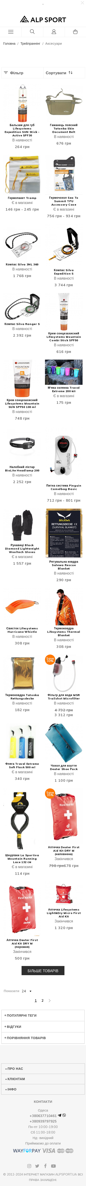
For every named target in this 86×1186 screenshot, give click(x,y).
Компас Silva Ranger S (22, 324)
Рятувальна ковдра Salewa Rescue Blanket (63, 565)
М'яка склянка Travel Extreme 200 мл (64, 389)
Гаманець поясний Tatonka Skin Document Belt (64, 128)
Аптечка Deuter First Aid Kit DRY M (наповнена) (64, 850)
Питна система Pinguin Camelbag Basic (63, 487)
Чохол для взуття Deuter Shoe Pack (64, 767)
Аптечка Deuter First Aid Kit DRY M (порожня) (22, 943)
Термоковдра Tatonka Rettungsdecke (22, 696)
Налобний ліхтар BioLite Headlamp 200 (22, 468)
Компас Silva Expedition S (64, 271)
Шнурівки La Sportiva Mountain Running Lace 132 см (22, 858)
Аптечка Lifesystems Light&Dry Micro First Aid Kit (64, 913)
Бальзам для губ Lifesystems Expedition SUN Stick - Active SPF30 (22, 130)
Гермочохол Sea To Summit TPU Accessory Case (63, 201)
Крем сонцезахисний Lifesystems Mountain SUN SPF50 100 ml (22, 403)
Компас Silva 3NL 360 (22, 264)
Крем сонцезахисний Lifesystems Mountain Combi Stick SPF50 (64, 337)
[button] (82, 2)
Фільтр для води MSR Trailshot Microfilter (64, 696)
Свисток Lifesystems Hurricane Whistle (22, 630)
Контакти (43, 1101)
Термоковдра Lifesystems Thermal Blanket (63, 632)
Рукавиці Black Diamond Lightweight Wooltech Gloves (22, 548)
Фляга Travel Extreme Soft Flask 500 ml (22, 765)
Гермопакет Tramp (22, 198)
